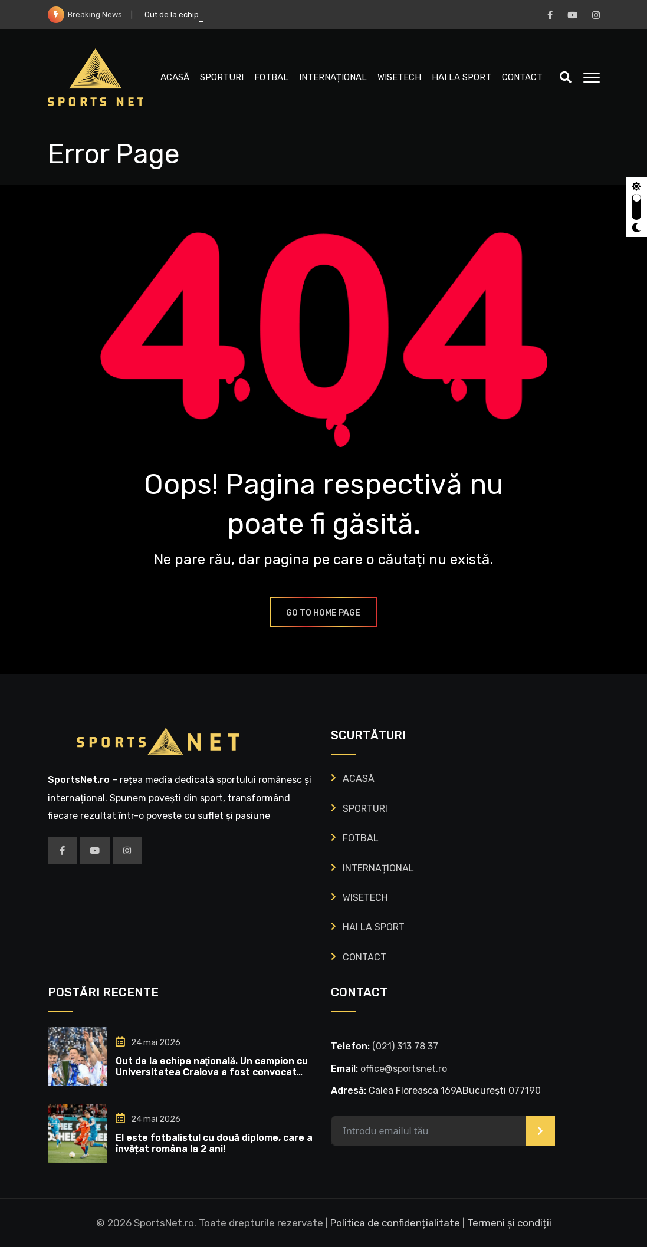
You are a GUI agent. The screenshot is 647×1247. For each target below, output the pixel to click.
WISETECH (399, 77)
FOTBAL (271, 77)
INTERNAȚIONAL (333, 77)
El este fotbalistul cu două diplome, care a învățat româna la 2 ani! (214, 1143)
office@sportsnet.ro (403, 1068)
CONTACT (522, 77)
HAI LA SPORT (461, 77)
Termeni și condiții (509, 1223)
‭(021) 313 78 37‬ (405, 1046)
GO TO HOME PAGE (324, 613)
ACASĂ (174, 77)
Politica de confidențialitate (395, 1223)
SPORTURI (222, 77)
